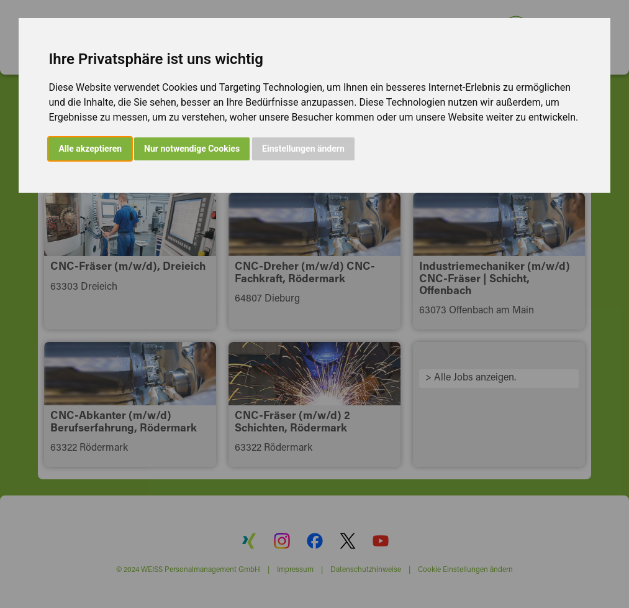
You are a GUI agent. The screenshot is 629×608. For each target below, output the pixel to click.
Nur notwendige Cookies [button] (192, 149)
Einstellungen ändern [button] (303, 149)
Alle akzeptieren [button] (90, 149)
